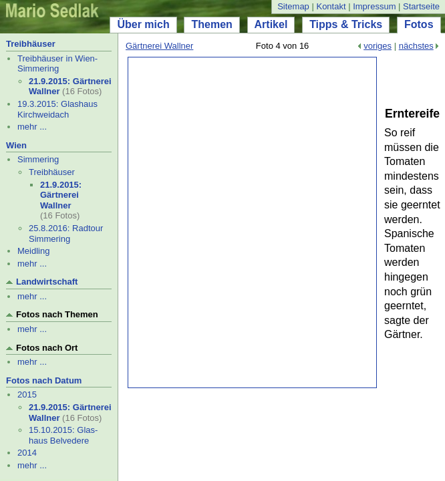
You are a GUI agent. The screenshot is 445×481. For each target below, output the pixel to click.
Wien (16, 145)
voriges (377, 46)
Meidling (33, 251)
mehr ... (32, 127)
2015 (27, 394)
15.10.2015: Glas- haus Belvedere (63, 435)
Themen (211, 24)
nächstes (416, 46)
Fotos (419, 24)
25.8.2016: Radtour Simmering (66, 233)
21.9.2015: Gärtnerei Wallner (61, 195)
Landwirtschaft (47, 282)
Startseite (421, 6)
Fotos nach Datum (44, 380)
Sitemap (293, 6)
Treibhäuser (30, 44)
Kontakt (330, 6)
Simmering (38, 159)
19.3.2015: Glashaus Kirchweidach (57, 109)
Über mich (143, 24)
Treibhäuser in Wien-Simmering (57, 63)
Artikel (271, 24)
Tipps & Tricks (345, 24)
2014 (27, 453)
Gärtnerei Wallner (159, 46)
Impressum (374, 6)
